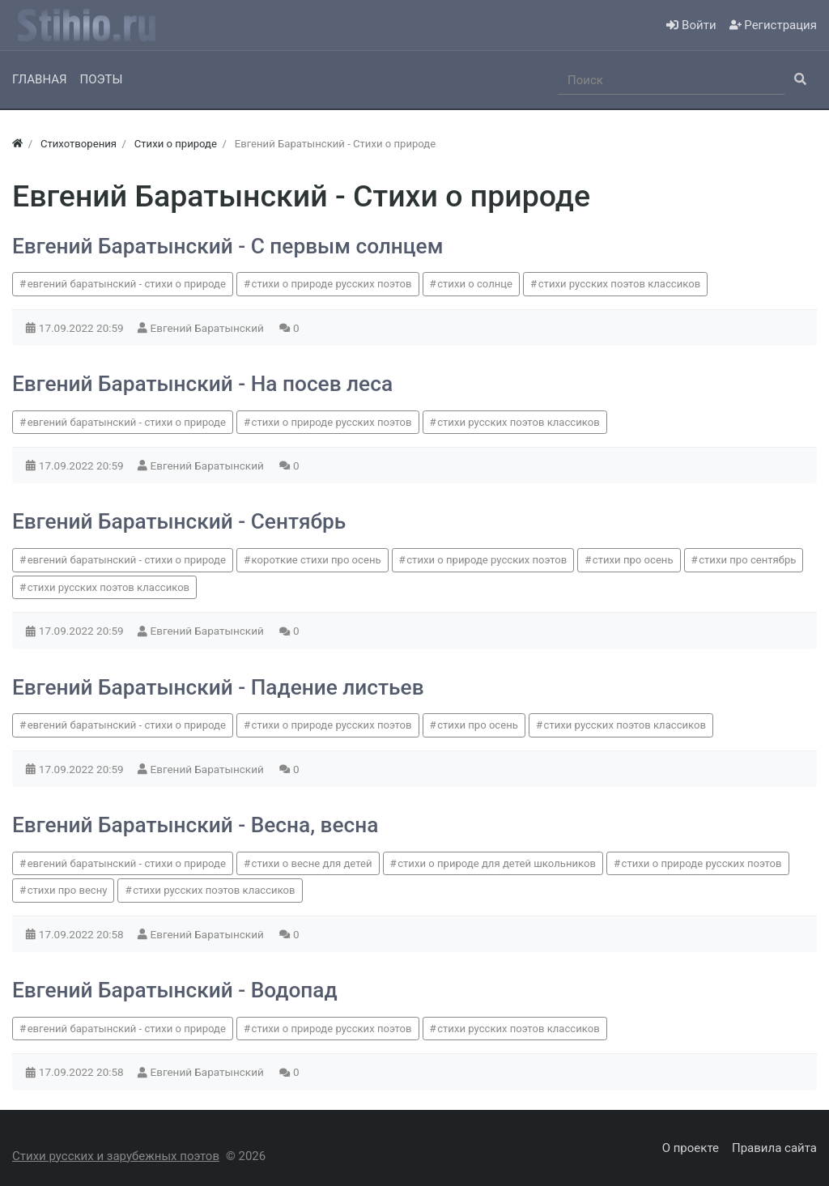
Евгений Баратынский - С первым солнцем (227, 246)
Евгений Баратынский (209, 327)
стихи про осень (633, 560)
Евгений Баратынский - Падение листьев (218, 687)
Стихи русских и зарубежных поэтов (115, 1156)
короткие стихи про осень (316, 560)
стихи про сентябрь (747, 560)
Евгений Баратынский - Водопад (175, 990)
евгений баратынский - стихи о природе (127, 284)
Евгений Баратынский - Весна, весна (195, 825)
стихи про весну (68, 890)
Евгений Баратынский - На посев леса (202, 384)
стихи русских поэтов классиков (619, 284)
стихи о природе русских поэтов (332, 284)
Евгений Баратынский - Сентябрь (179, 521)
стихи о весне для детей (312, 863)
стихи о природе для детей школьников (496, 863)
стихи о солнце (474, 284)
